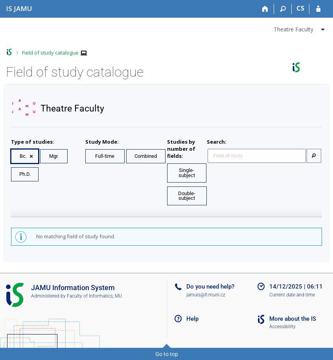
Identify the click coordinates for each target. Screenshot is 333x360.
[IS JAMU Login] (318, 9)
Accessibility (282, 326)
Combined (145, 156)
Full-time (104, 156)
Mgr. (54, 156)
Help (192, 318)
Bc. (23, 156)
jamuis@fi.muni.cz (205, 295)
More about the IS (292, 318)
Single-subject (186, 172)
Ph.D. (25, 174)
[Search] (283, 9)
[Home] (265, 9)
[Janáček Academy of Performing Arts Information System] (19, 8)
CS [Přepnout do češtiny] (300, 8)
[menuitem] (300, 28)
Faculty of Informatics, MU (94, 296)
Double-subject (186, 195)
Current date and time (292, 295)
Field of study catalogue (50, 52)
